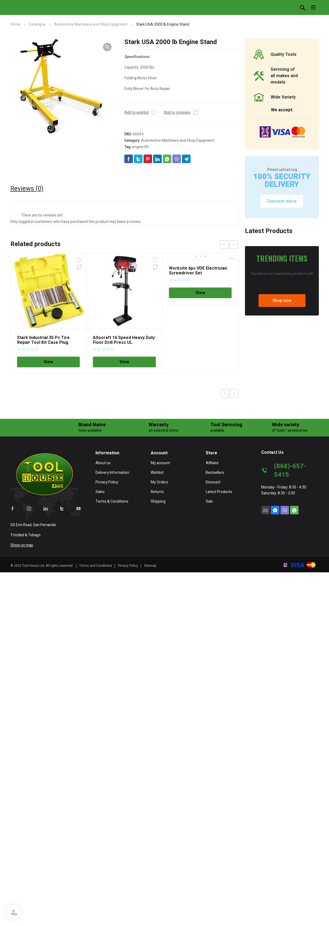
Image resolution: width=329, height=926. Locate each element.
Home (15, 24)
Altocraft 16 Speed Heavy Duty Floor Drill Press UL (124, 340)
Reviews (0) (26, 188)
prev (224, 244)
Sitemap (150, 922)
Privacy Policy (128, 922)
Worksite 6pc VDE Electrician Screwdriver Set (198, 270)
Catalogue (37, 24)
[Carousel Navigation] (229, 244)
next (233, 244)
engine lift (140, 147)
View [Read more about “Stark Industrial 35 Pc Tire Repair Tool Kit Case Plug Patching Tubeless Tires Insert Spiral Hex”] (48, 362)
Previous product (225, 393)
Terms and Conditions (95, 922)
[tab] (26, 188)
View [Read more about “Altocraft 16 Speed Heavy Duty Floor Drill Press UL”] (124, 362)
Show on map (21, 902)
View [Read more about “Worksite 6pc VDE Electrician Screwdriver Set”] (200, 293)
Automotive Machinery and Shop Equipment (91, 24)
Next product (234, 393)
